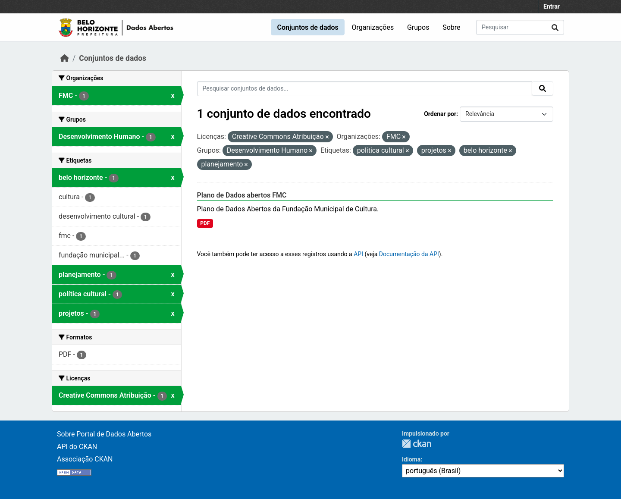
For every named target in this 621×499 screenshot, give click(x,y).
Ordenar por (440, 113)
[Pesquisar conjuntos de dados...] (520, 27)
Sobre (451, 27)
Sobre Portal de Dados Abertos (104, 434)
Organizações (373, 27)
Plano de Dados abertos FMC (242, 195)
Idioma (411, 459)
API (358, 254)
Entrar (551, 6)
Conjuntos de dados (307, 27)
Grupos (418, 27)
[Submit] (555, 27)
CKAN (416, 443)
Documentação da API (409, 254)
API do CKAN (77, 447)
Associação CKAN (85, 459)
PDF (205, 223)
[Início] (64, 58)
